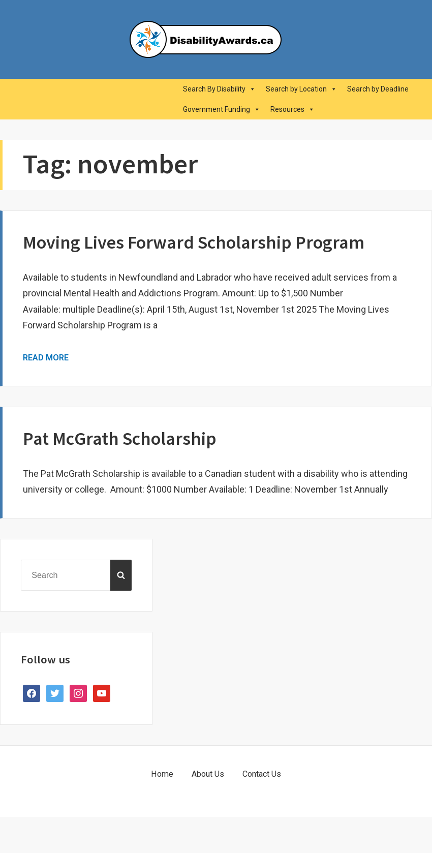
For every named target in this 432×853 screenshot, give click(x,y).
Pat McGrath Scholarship (120, 438)
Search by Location (301, 89)
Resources (292, 109)
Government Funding (221, 109)
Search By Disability (219, 89)
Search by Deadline (378, 89)
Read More (46, 357)
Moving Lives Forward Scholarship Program (193, 242)
